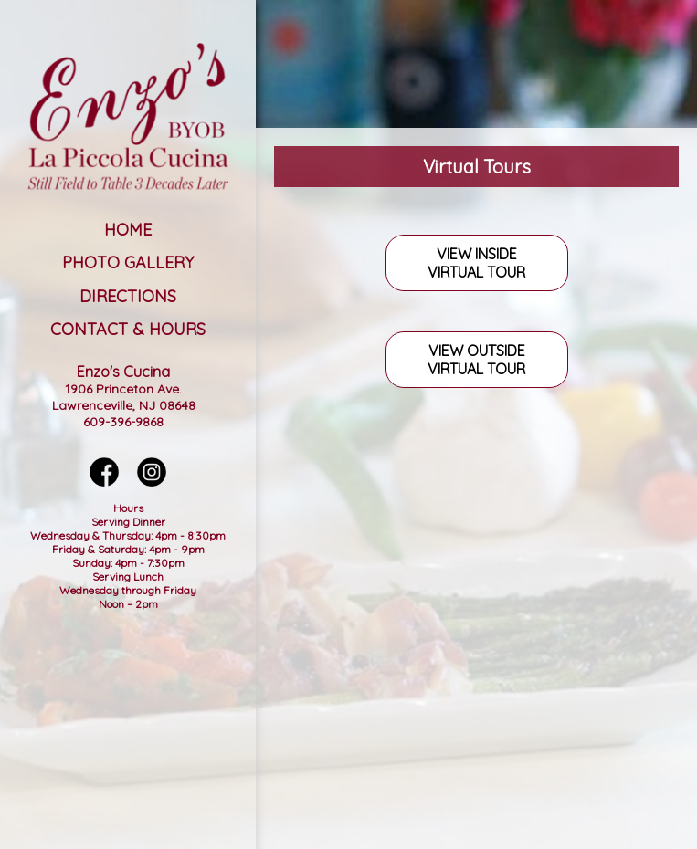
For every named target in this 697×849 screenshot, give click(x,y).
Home (128, 229)
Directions (127, 296)
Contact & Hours (128, 329)
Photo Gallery (128, 262)
